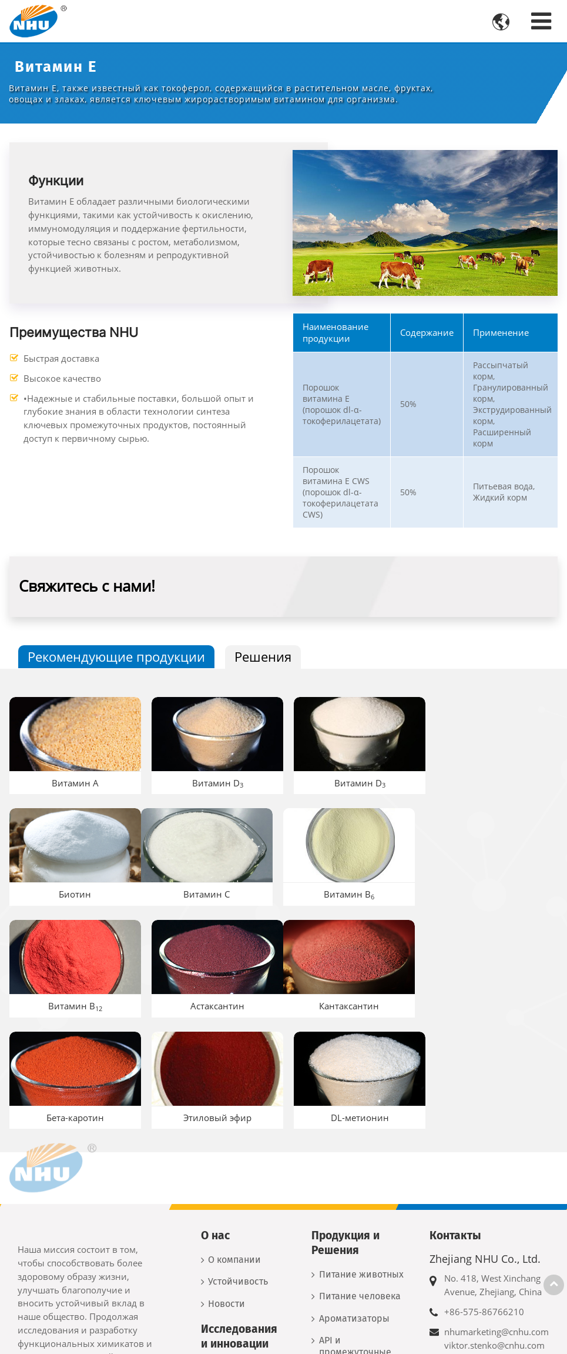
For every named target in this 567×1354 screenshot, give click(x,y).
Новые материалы (360, 1270)
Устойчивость (238, 1166)
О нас (215, 1119)
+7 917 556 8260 (479, 1310)
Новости (226, 1187)
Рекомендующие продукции (116, 657)
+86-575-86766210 (484, 1196)
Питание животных (361, 1158)
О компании (234, 1143)
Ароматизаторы (354, 1202)
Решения (262, 657)
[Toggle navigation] (541, 21)
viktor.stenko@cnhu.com (494, 1229)
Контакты (455, 1119)
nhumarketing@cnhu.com (496, 1216)
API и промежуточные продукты (355, 1236)
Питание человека (360, 1180)
